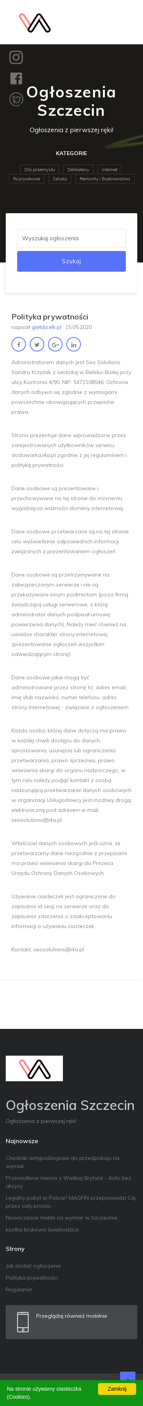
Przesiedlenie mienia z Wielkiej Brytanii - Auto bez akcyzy (68, 1181)
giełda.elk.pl (46, 327)
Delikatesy (78, 169)
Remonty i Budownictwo (105, 178)
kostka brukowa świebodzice (42, 1229)
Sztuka (60, 178)
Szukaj (71, 261)
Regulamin (19, 1289)
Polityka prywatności (32, 1277)
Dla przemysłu (39, 169)
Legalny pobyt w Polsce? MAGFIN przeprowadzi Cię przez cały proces (71, 1201)
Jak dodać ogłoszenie (33, 1265)
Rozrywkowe (26, 178)
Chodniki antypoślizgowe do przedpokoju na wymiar (62, 1162)
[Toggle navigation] (126, 22)
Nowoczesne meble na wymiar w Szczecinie (61, 1217)
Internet (109, 169)
